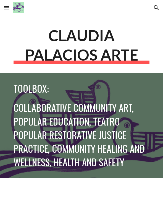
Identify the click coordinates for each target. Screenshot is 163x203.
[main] (81, 44)
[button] (6, 7)
